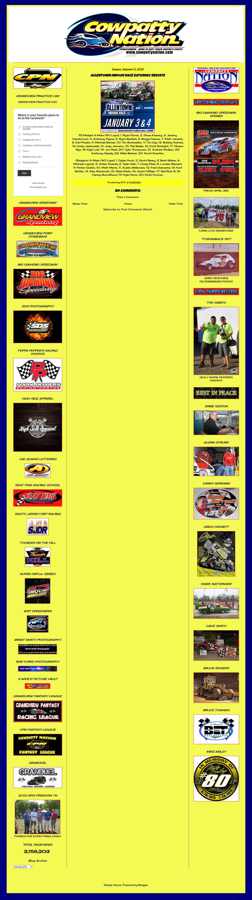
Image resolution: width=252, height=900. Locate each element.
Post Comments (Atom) (136, 209)
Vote (24, 173)
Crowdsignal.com (38, 187)
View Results (38, 183)
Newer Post (80, 203)
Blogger (143, 884)
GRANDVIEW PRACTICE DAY (37, 102)
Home (128, 203)
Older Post (176, 203)
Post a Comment (128, 197)
